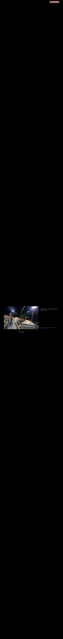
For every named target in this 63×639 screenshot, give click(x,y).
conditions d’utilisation (45, 328)
